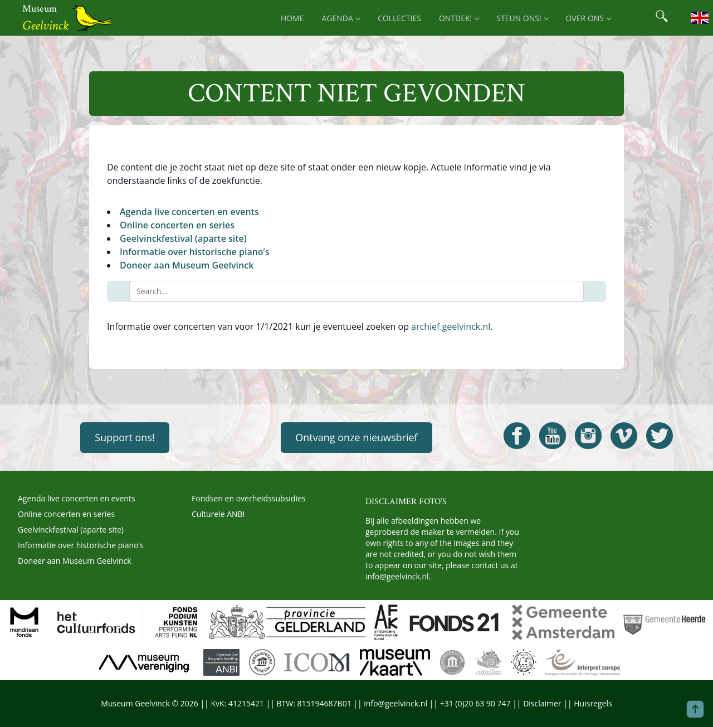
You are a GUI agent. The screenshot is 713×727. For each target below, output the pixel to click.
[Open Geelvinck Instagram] (588, 435)
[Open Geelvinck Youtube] (552, 435)
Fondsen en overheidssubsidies (249, 498)
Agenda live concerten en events (189, 212)
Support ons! (124, 437)
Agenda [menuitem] (341, 18)
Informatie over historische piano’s (194, 252)
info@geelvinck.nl (397, 576)
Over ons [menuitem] (588, 18)
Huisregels (593, 703)
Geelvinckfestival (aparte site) (183, 238)
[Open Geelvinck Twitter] (659, 435)
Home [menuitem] (292, 18)
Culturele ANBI (218, 514)
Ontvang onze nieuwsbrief (356, 437)
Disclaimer (542, 703)
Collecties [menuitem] (399, 18)
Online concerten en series (177, 225)
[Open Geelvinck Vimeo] (624, 435)
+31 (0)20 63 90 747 (475, 703)
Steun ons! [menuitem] (522, 18)
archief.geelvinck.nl (450, 326)
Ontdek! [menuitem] (458, 18)
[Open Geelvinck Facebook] (517, 435)
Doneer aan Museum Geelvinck (186, 265)
